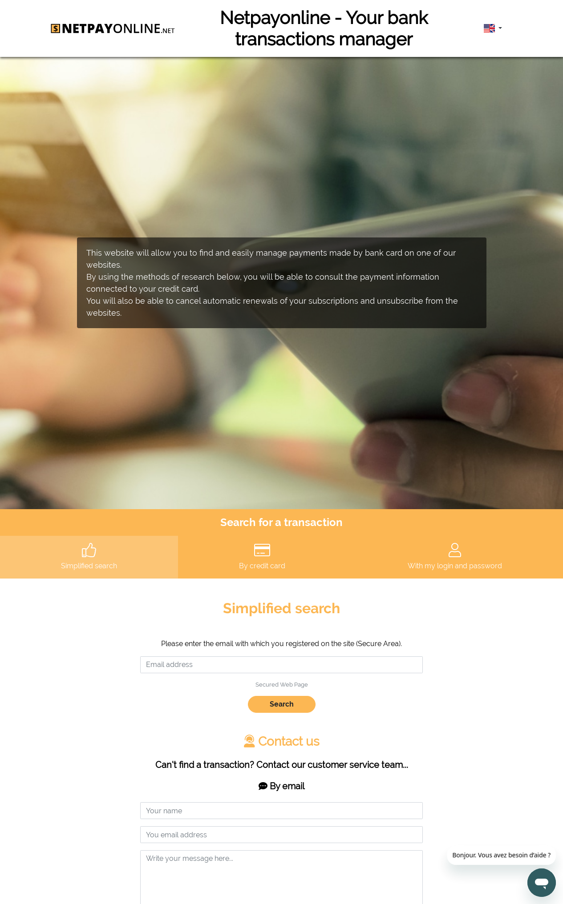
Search (282, 704)
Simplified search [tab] (89, 556)
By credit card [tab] (262, 556)
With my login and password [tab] (455, 556)
